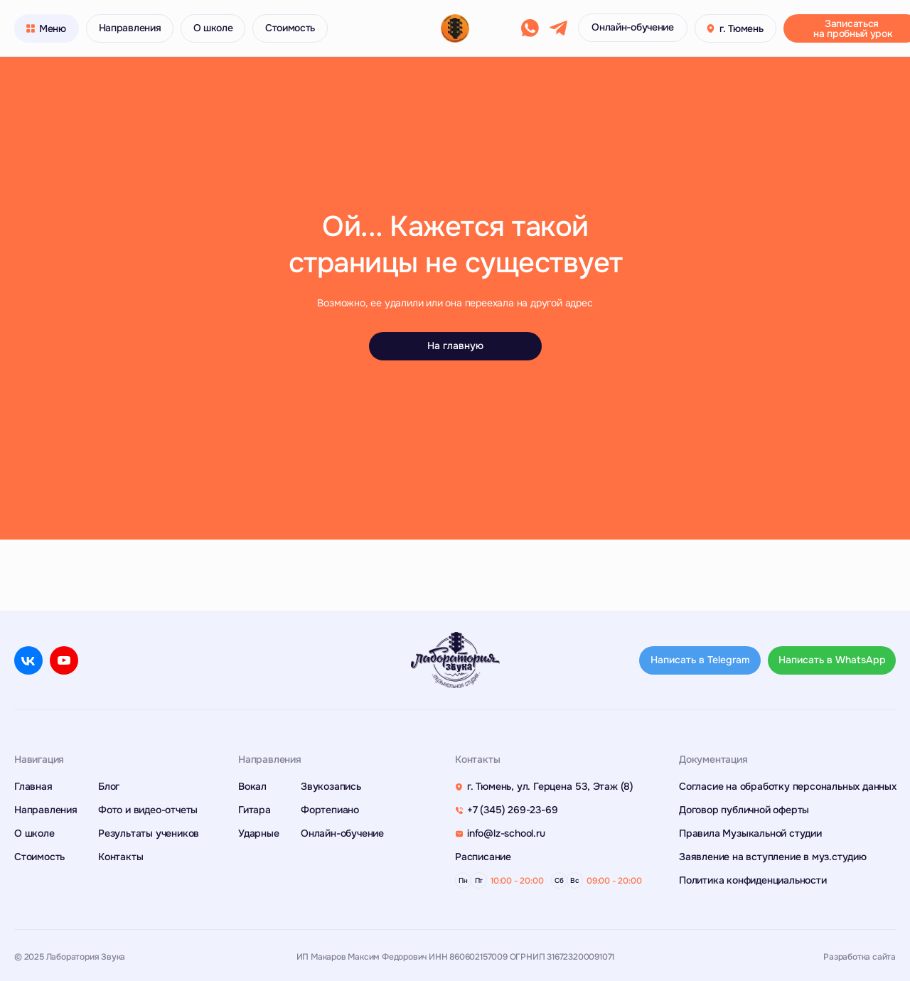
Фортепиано (330, 809)
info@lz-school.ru (506, 833)
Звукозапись (331, 786)
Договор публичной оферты (744, 809)
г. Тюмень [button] (741, 28)
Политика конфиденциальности (753, 880)
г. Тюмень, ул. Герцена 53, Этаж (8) (550, 786)
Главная (33, 786)
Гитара (254, 809)
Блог (108, 786)
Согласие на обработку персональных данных (787, 786)
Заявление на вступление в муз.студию (773, 856)
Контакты (120, 856)
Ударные (258, 833)
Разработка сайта (859, 957)
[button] (710, 28)
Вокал (252, 786)
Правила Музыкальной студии (750, 833)
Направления (45, 809)
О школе (34, 833)
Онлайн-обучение (342, 833)
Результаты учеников (148, 833)
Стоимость (39, 856)
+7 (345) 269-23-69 (512, 809)
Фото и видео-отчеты (148, 809)
